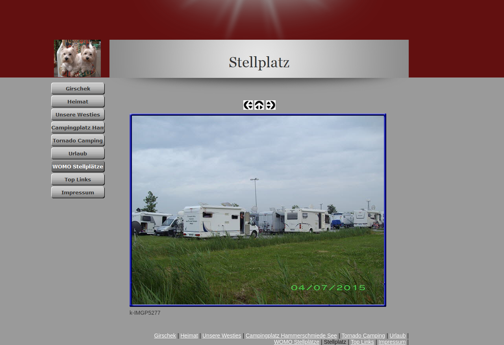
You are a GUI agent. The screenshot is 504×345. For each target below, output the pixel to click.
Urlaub (397, 335)
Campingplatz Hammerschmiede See (291, 335)
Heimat (189, 335)
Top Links (362, 342)
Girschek (165, 335)
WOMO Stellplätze (296, 342)
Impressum (392, 342)
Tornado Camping (363, 335)
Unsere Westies (221, 335)
